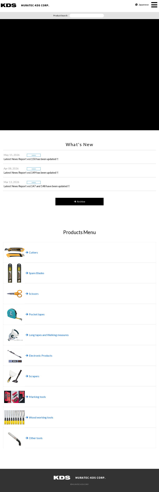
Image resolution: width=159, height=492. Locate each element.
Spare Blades (35, 273)
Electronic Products (39, 355)
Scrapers (32, 376)
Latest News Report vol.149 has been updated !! (31, 172)
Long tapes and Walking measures (47, 334)
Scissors (32, 293)
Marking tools (36, 396)
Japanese (142, 4)
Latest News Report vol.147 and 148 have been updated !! (37, 186)
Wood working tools (39, 417)
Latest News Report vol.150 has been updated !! (31, 159)
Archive (79, 201)
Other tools (34, 438)
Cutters (32, 252)
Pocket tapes (35, 314)
